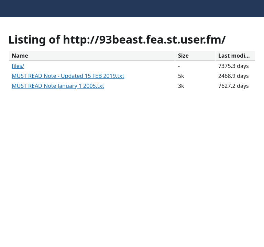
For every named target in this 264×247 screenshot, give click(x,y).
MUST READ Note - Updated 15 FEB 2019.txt (68, 76)
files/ (18, 66)
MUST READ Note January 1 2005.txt (58, 86)
